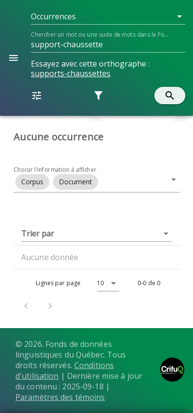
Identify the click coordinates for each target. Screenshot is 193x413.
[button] (108, 16)
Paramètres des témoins (60, 397)
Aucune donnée (50, 257)
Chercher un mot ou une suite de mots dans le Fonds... (101, 34)
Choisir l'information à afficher (55, 169)
